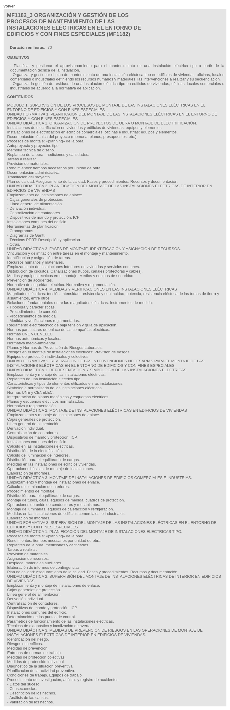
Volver (9, 6)
